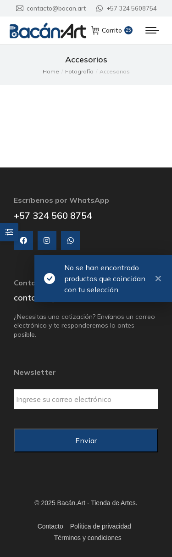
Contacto (50, 526)
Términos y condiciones (88, 537)
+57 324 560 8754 (53, 215)
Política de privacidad (100, 526)
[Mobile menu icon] (152, 30)
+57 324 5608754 (126, 8)
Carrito (112, 30)
